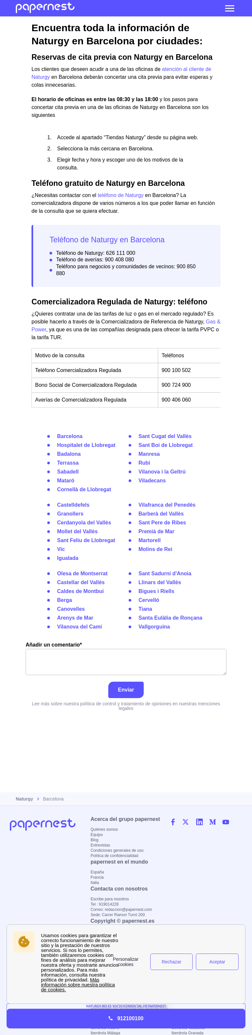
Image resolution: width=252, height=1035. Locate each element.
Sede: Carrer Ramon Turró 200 (118, 915)
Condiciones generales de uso (117, 850)
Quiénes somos (104, 829)
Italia (95, 882)
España (97, 872)
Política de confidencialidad (114, 855)
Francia (97, 877)
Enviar (126, 690)
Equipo (97, 834)
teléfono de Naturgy (121, 195)
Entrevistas (100, 845)
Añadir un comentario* (126, 658)
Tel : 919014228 (104, 904)
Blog (94, 840)
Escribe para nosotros (110, 899)
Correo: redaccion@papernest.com (121, 909)
